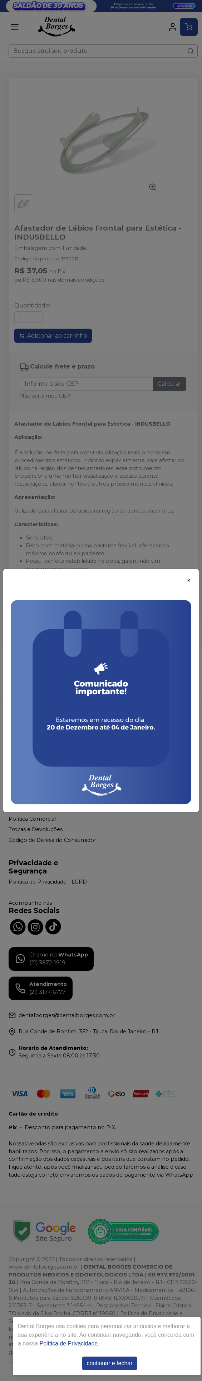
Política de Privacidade (68, 1343)
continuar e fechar (109, 1363)
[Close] (188, 580)
